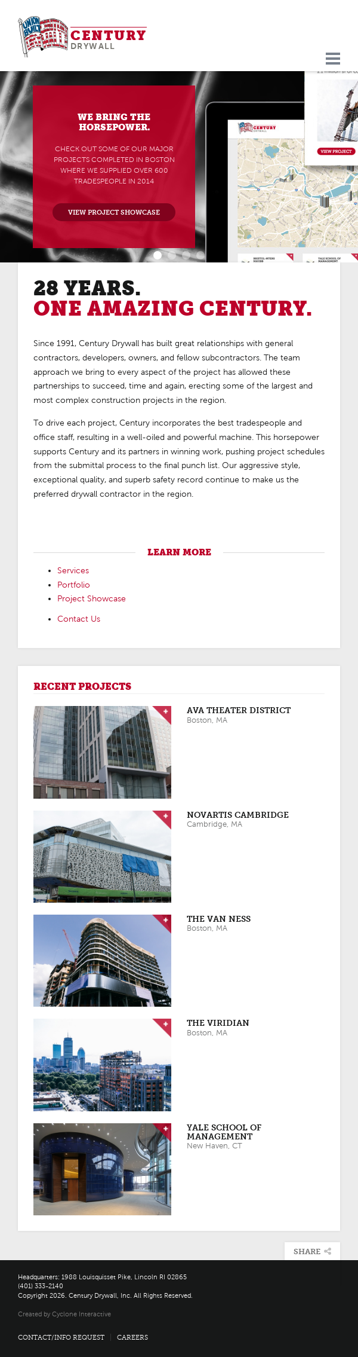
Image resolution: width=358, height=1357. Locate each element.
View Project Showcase (114, 212)
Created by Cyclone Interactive (64, 1314)
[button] (18, 166)
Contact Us (78, 619)
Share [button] (312, 1251)
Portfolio (73, 584)
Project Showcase (91, 598)
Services (73, 570)
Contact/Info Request (61, 1337)
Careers (132, 1337)
